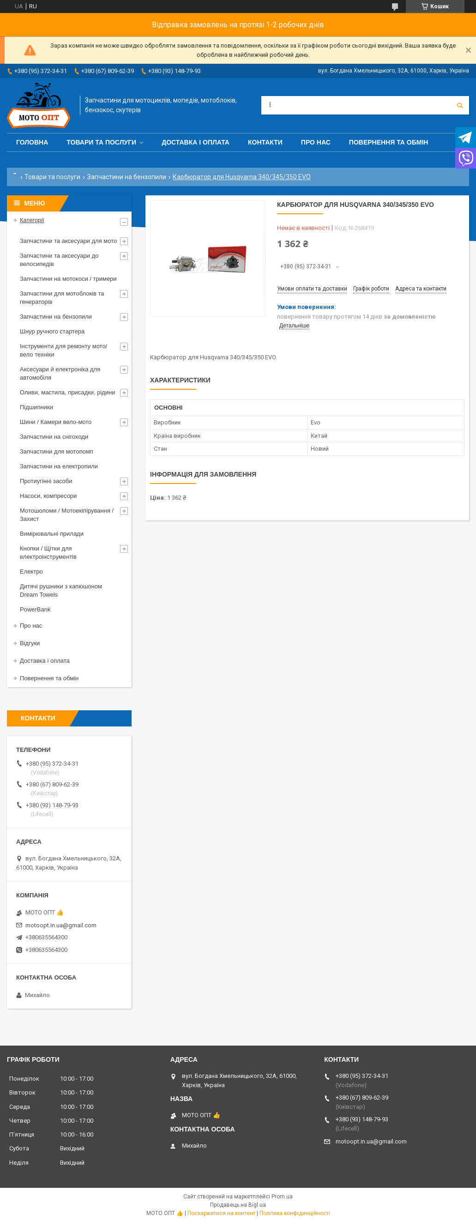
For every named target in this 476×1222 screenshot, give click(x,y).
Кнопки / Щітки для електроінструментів (48, 552)
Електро (31, 571)
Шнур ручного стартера (52, 331)
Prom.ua (282, 1196)
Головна (32, 142)
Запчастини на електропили (59, 466)
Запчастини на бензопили (126, 177)
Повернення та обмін (388, 142)
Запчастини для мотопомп (56, 451)
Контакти (265, 142)
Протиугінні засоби (46, 481)
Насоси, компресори (48, 495)
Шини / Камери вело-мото (55, 421)
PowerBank (35, 609)
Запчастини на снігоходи (54, 436)
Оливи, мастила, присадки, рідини (67, 392)
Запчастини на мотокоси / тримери (68, 278)
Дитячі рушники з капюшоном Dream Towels (61, 590)
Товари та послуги (101, 142)
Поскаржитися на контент (221, 1213)
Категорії (32, 220)
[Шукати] (460, 105)
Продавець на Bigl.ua (238, 1205)
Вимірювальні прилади (52, 533)
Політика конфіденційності (294, 1213)
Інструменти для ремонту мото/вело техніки (63, 350)
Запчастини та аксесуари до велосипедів (59, 259)
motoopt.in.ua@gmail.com (60, 925)
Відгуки (30, 643)
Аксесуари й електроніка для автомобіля (60, 373)
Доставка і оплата (195, 142)
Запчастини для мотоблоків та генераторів (62, 297)
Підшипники (36, 407)
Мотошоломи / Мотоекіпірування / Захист (67, 514)
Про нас (316, 142)
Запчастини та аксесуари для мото (68, 240)
